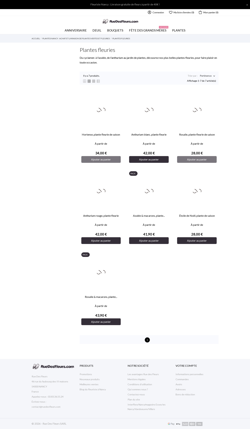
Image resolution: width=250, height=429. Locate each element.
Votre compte (186, 365)
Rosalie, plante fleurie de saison (197, 134)
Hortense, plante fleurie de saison (101, 134)
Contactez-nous (136, 394)
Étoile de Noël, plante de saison (197, 215)
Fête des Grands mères (148, 29)
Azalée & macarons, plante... (149, 215)
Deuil (96, 30)
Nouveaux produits (90, 379)
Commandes (182, 379)
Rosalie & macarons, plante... (101, 296)
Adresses (181, 389)
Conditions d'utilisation (140, 384)
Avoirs (179, 384)
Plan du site (134, 399)
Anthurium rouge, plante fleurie (101, 215)
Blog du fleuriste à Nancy (93, 389)
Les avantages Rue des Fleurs (143, 374)
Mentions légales (137, 379)
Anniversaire (76, 30)
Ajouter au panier (101, 159)
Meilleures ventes (89, 384)
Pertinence (206, 76)
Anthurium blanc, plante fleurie (148, 134)
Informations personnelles (189, 374)
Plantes (178, 30)
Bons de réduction (185, 394)
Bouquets (116, 29)
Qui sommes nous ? (138, 389)
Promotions (86, 374)
